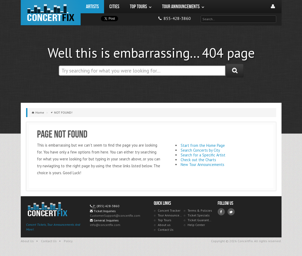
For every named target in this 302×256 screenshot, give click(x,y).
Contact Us (165, 230)
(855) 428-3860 (108, 206)
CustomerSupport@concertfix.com (115, 215)
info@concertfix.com (105, 225)
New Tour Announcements (202, 164)
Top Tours (164, 220)
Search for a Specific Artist (203, 154)
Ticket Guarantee (200, 220)
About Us (27, 241)
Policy (68, 241)
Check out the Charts (198, 159)
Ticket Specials (199, 215)
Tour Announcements (170, 215)
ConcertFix (51, 12)
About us (164, 225)
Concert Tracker (169, 210)
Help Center (196, 225)
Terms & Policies (200, 210)
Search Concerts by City (200, 150)
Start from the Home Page (203, 145)
